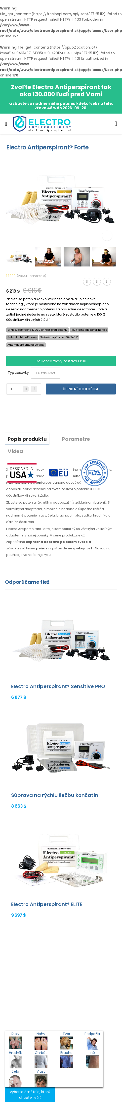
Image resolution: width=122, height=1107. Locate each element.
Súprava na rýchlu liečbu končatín (54, 795)
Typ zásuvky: (19, 372)
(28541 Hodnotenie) (31, 275)
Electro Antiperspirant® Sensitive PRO (58, 686)
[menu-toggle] (6, 124)
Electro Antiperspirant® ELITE (46, 904)
